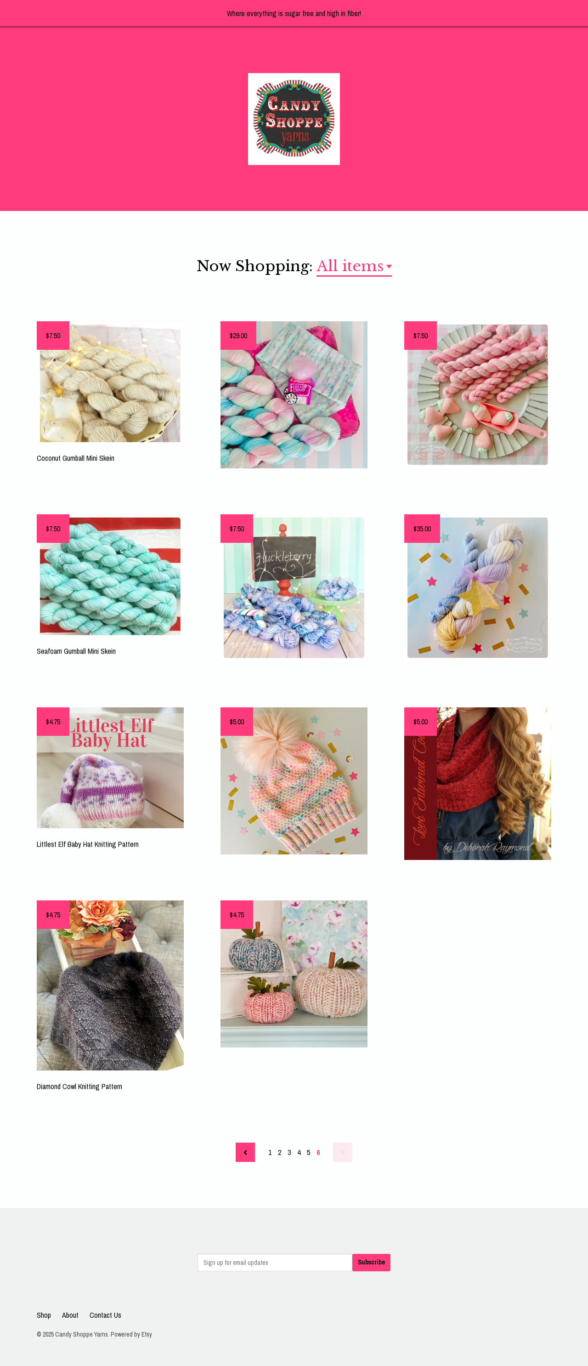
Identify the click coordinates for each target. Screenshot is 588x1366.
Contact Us (105, 1315)
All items (350, 266)
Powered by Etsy (131, 1334)
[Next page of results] (342, 1152)
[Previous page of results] (245, 1152)
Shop (44, 1315)
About (70, 1315)
